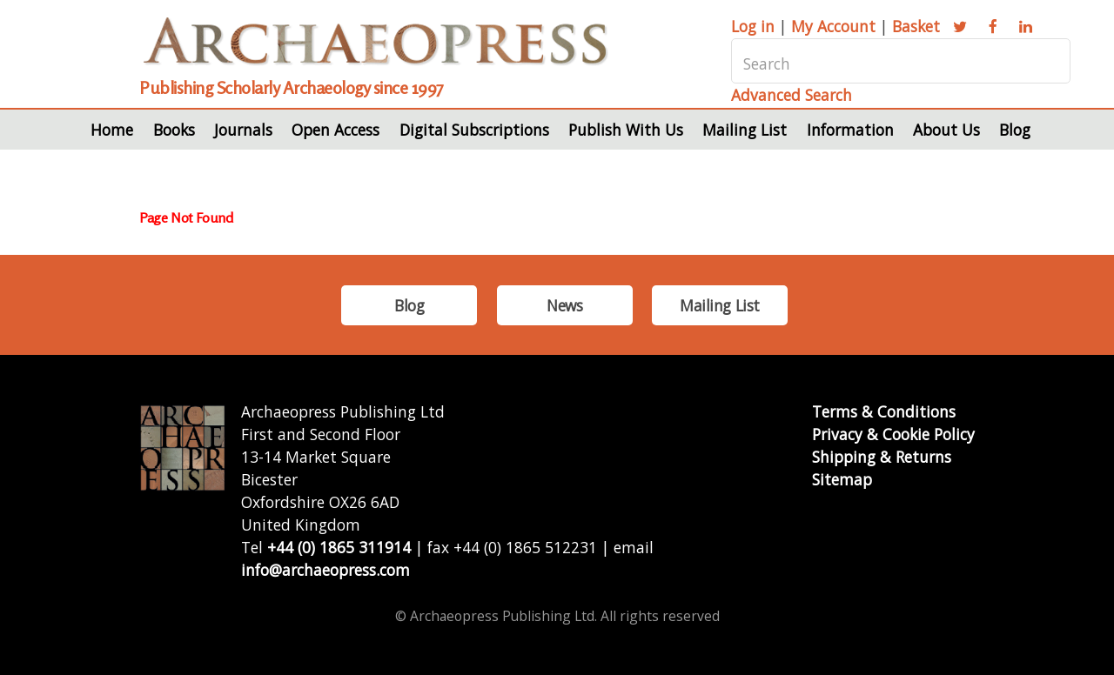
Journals (243, 129)
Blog (1014, 129)
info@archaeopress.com (325, 569)
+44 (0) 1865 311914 (339, 547)
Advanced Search (791, 94)
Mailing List (744, 129)
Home (112, 129)
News (564, 305)
